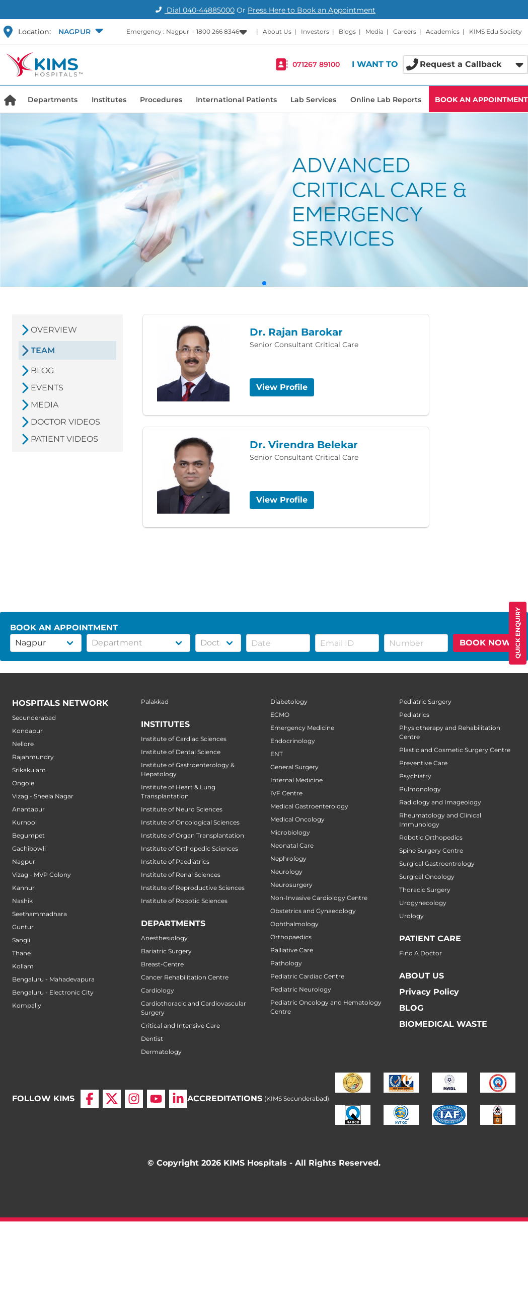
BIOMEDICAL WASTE (443, 1024)
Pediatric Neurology (300, 989)
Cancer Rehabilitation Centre (185, 977)
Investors (315, 31)
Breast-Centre (162, 964)
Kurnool (24, 822)
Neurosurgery (291, 884)
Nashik (22, 901)
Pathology (286, 963)
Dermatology (161, 1051)
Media (374, 31)
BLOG (411, 1008)
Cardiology (157, 990)
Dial (194, 10)
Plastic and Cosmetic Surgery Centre (454, 750)
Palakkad (155, 701)
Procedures (161, 99)
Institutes (109, 99)
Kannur (23, 887)
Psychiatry (415, 776)
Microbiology (290, 832)
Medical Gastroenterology (309, 806)
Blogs (347, 31)
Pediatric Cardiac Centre (307, 976)
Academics (443, 31)
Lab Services (313, 99)
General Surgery (294, 767)
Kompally (26, 1005)
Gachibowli (29, 848)
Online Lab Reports (385, 99)
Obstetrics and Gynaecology (313, 911)
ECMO (279, 714)
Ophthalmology (294, 924)
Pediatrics (414, 714)
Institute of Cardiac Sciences (184, 739)
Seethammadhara (39, 914)
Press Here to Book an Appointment (311, 10)
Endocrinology (292, 741)
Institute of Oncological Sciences (190, 822)
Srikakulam (29, 770)
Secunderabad (34, 717)
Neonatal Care (292, 845)
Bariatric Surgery (166, 951)
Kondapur (27, 730)
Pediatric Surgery (425, 701)
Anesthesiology (164, 938)
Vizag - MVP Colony (41, 874)
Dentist (152, 1038)
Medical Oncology (297, 819)
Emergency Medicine (302, 727)
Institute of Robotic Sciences (184, 901)
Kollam (23, 966)
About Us (277, 31)
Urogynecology (422, 903)
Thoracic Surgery (424, 889)
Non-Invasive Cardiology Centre (318, 898)
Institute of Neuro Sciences (181, 809)
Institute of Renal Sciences (180, 874)
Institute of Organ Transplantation (192, 835)
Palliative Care (291, 950)
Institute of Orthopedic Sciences (189, 848)
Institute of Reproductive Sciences (193, 887)
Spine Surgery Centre (431, 850)
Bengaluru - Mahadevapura (53, 979)
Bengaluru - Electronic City (53, 992)
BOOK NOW (485, 642)
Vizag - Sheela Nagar (42, 796)
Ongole (23, 783)
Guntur (23, 927)
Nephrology (288, 858)
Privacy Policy (429, 992)
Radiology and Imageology (440, 802)
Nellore (23, 744)
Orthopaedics (291, 937)
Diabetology (289, 701)
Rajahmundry (33, 757)
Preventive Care (423, 763)
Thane (21, 953)
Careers (404, 31)
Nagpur (23, 861)
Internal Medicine (296, 780)
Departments (53, 99)
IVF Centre (286, 793)
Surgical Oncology (427, 876)
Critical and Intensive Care (180, 1025)
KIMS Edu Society (495, 31)
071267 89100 (316, 64)
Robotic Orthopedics (431, 837)
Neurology (286, 871)
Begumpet (28, 835)
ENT (276, 754)
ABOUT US (421, 975)
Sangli (21, 940)
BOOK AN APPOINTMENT (481, 99)
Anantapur (28, 809)
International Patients (236, 99)
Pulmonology (420, 789)
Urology (411, 916)
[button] (79, 32)
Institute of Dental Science (180, 752)
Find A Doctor (420, 953)
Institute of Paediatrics (175, 861)
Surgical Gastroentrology (437, 863)
